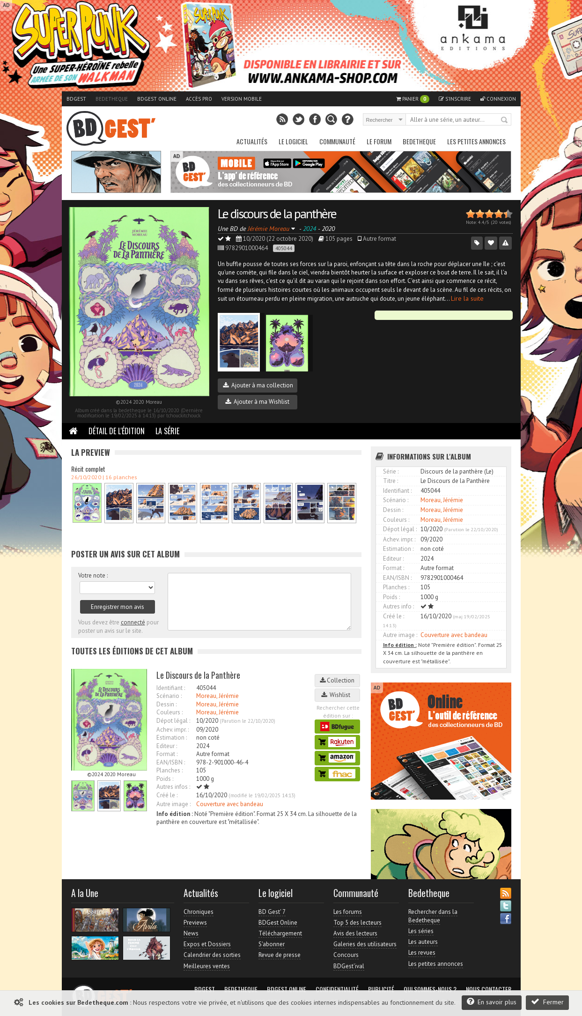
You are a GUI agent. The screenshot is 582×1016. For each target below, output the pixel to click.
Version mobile (241, 99)
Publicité (381, 989)
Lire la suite (467, 298)
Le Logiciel (293, 141)
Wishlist (337, 695)
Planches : (169, 770)
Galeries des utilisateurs (365, 944)
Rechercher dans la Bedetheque (432, 916)
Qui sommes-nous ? (430, 989)
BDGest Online (157, 99)
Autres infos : (173, 787)
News (191, 933)
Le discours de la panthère (277, 213)
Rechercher (504, 120)
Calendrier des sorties (212, 955)
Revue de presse (279, 955)
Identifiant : (170, 688)
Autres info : (398, 606)
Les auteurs (423, 942)
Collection (337, 680)
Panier (412, 99)
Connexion (498, 99)
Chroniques (199, 912)
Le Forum (379, 141)
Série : (390, 471)
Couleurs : (169, 712)
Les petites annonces (476, 141)
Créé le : (166, 795)
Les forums (347, 912)
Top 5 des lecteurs (357, 923)
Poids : (164, 779)
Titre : (390, 481)
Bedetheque (112, 99)
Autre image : (173, 804)
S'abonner (271, 944)
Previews (195, 923)
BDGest (76, 99)
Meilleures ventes (207, 966)
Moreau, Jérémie (217, 696)
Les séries (421, 931)
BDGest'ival (348, 966)
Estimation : (171, 738)
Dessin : (166, 704)
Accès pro (199, 99)
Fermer (547, 1001)
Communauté (337, 141)
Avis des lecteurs (355, 933)
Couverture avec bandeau (229, 804)
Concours (346, 955)
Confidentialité (337, 989)
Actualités (251, 141)
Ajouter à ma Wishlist (257, 402)
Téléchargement (280, 933)
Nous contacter (488, 989)
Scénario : (169, 696)
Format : (166, 754)
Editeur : (166, 746)
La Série (167, 431)
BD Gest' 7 (272, 912)
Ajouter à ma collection (258, 385)
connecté (133, 622)
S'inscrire (455, 99)
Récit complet (88, 469)
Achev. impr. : (172, 730)
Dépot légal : (173, 721)
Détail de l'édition (116, 431)
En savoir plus (491, 1001)
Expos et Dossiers (207, 944)
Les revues (421, 953)
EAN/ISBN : (170, 762)
